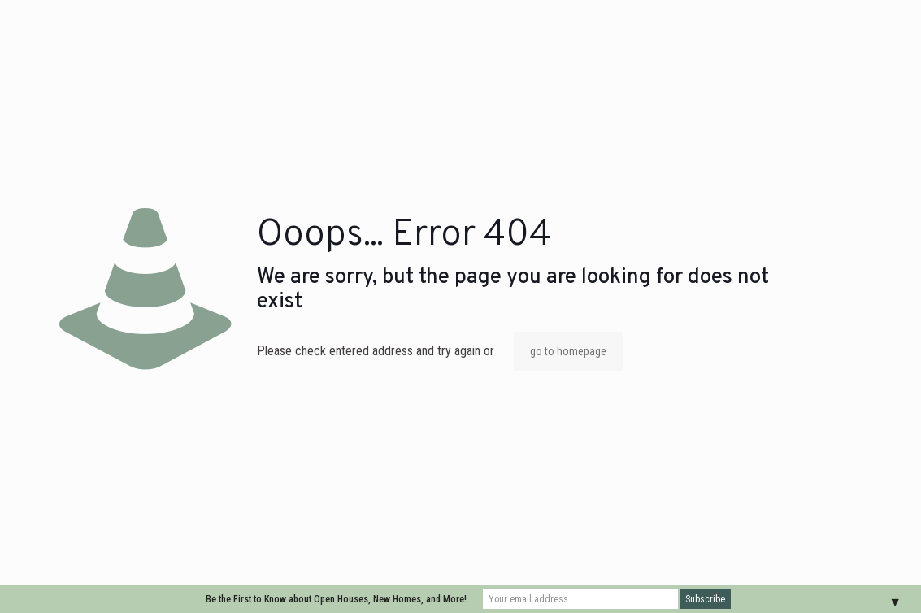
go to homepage (568, 351)
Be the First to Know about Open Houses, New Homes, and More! (336, 599)
